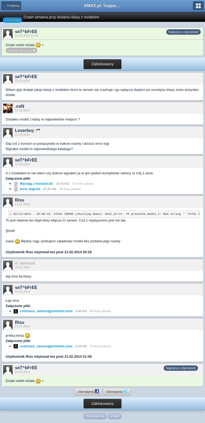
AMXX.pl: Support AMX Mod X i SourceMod (102, 5)
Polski (115, 416)
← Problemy (11, 5)
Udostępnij (88, 391)
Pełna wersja (95, 416)
